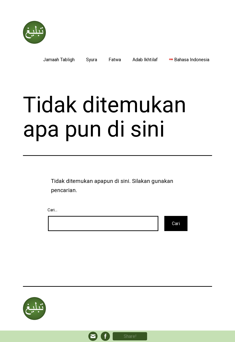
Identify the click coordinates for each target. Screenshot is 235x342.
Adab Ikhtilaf (145, 59)
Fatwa (115, 59)
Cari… (52, 209)
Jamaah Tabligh (59, 59)
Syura (91, 59)
